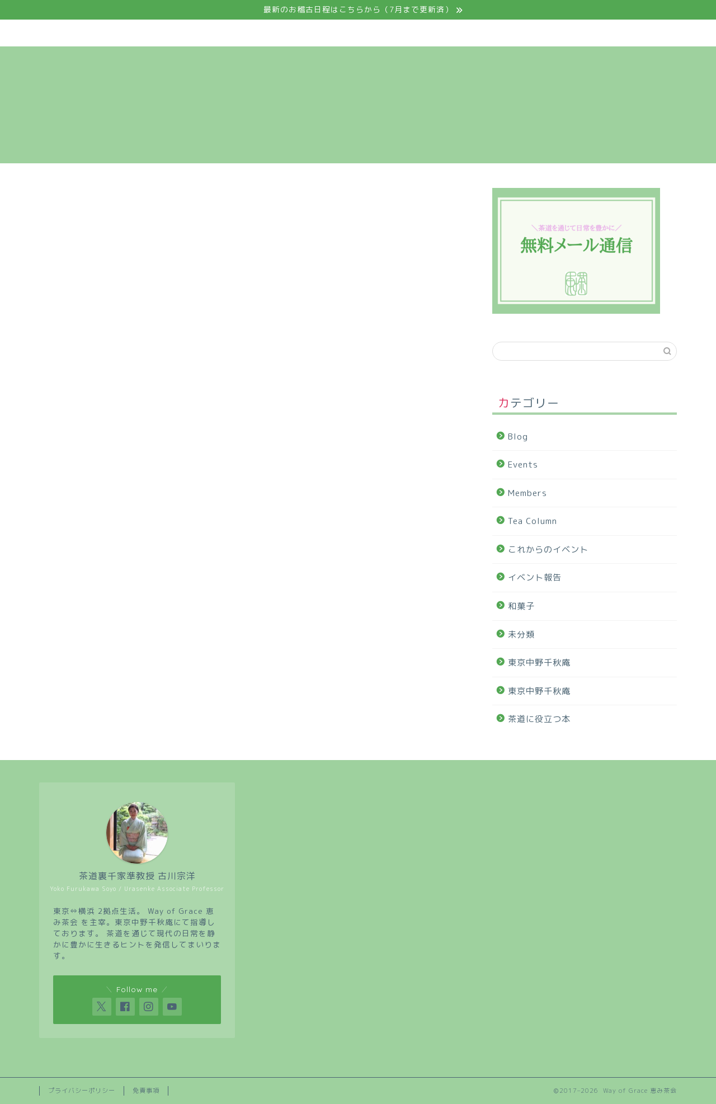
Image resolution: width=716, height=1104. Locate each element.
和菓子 (521, 606)
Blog (556, 33)
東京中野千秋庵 (539, 662)
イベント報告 (535, 577)
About (154, 33)
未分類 (521, 634)
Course (312, 33)
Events (232, 33)
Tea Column (480, 33)
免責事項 (146, 1090)
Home (77, 33)
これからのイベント (548, 549)
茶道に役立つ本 (539, 719)
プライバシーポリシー (81, 1090)
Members (395, 33)
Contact (635, 33)
